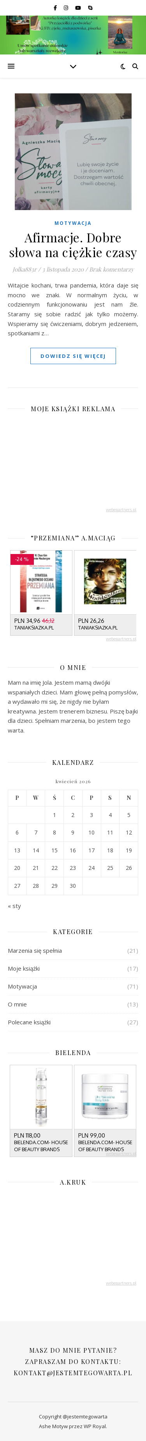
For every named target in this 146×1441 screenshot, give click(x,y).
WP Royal (95, 1426)
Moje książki (24, 968)
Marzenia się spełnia (35, 950)
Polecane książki (29, 1022)
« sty (14, 906)
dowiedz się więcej (73, 355)
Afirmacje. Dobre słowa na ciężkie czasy (73, 244)
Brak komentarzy (111, 269)
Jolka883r (24, 269)
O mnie (17, 1004)
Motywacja (73, 223)
